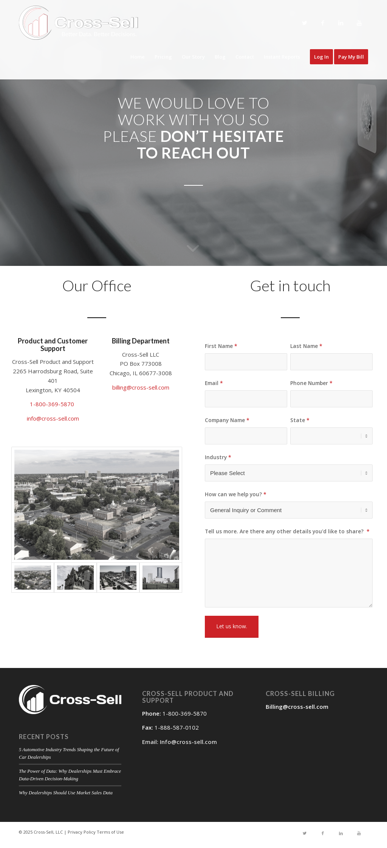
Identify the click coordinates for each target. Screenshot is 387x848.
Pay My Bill (351, 56)
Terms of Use (110, 832)
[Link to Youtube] (359, 23)
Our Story (193, 56)
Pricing (163, 56)
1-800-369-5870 (53, 404)
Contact (244, 56)
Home (137, 56)
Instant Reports (282, 56)
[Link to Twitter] (305, 23)
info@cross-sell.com (53, 418)
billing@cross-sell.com (140, 387)
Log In (321, 56)
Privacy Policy (82, 832)
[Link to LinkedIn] (341, 23)
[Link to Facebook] (323, 23)
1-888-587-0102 (177, 727)
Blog (220, 56)
